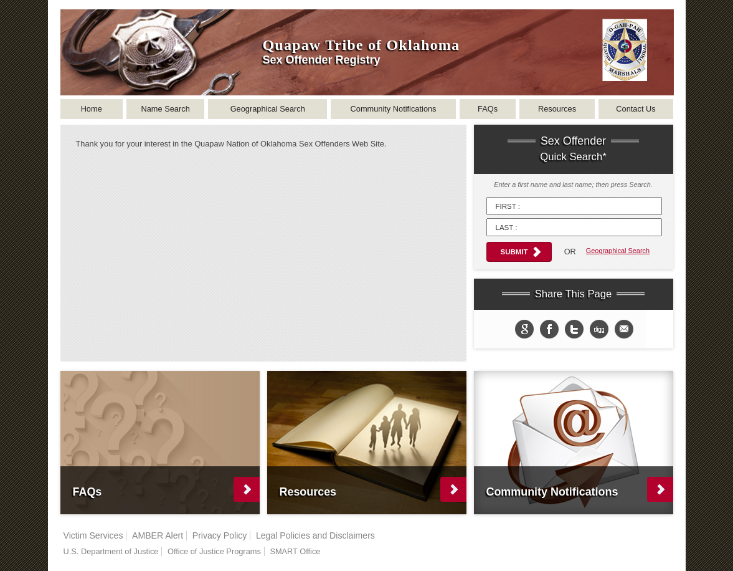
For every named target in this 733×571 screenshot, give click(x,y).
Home (91, 108)
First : (508, 206)
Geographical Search (267, 108)
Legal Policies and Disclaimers (315, 535)
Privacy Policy (219, 535)
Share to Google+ (524, 329)
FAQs (488, 108)
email (624, 329)
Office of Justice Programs (214, 551)
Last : (507, 227)
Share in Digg (599, 329)
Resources (557, 108)
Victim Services (93, 535)
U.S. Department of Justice (111, 551)
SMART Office (295, 551)
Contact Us (635, 108)
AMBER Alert (157, 535)
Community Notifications (394, 108)
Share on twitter (574, 329)
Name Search (165, 108)
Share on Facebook (549, 329)
